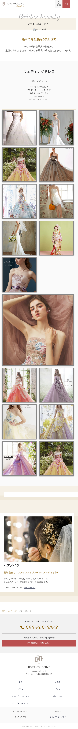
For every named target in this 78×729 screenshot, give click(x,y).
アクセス (58, 711)
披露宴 (57, 682)
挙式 (20, 682)
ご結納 (57, 689)
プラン (20, 689)
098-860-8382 (29, 588)
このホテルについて (58, 717)
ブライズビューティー (20, 696)
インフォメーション (20, 711)
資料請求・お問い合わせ (39, 643)
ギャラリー (57, 696)
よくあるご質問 (20, 717)
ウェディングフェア (20, 703)
